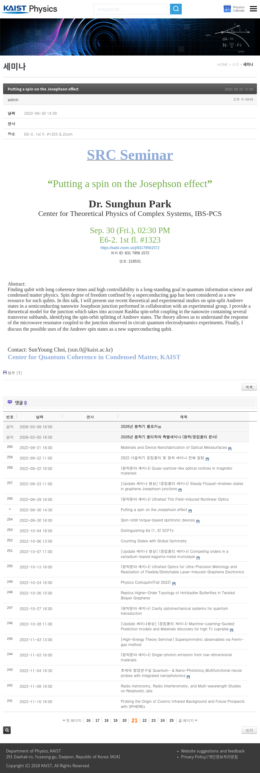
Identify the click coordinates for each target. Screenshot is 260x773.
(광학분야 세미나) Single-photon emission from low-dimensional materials (176, 657)
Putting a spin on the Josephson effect (43, 89)
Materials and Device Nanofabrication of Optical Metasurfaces (174, 447)
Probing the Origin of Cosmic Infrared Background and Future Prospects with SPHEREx (183, 703)
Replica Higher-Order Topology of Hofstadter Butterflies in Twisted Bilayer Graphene (178, 595)
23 (154, 720)
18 (106, 720)
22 (144, 720)
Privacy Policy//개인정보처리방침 (209, 757)
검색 (7, 730)
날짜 (39, 416)
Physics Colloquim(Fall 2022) (146, 582)
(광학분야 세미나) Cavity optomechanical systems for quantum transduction (174, 611)
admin (13, 99)
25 (171, 720)
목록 (249, 387)
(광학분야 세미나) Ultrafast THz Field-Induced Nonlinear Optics (175, 499)
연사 (90, 416)
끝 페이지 (188, 720)
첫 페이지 (72, 720)
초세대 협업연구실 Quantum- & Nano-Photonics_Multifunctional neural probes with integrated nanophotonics (181, 672)
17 (97, 720)
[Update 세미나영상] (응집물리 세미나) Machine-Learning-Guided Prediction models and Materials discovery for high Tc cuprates (177, 626)
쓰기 (249, 730)
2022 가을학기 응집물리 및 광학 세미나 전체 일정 (162, 457)
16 (88, 720)
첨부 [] (15, 372)
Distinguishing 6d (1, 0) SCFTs (147, 530)
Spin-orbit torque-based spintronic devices (158, 519)
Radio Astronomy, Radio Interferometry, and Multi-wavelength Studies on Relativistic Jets (181, 688)
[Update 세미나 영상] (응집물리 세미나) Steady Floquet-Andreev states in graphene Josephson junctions (182, 486)
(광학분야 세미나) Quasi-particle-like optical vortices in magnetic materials (176, 470)
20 (124, 720)
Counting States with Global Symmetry (154, 540)
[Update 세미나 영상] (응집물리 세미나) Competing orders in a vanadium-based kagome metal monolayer (175, 553)
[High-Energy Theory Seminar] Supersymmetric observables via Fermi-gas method (182, 641)
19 (115, 720)
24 (163, 720)
